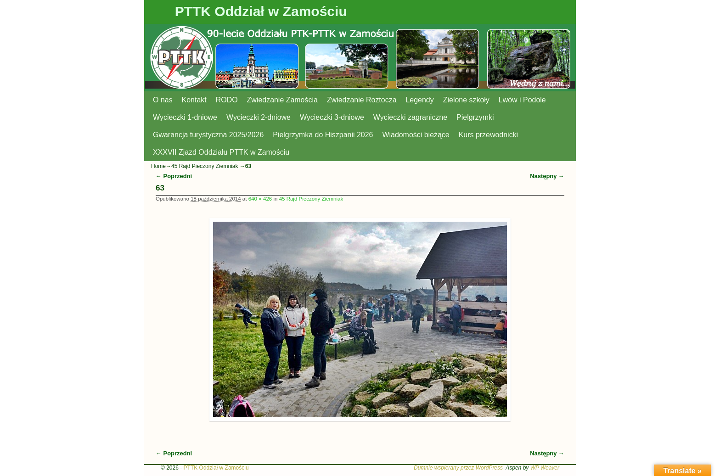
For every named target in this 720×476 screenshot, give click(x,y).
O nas (163, 100)
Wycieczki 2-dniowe (258, 117)
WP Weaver (544, 468)
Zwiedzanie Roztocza (362, 100)
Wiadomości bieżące (415, 135)
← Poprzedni (174, 176)
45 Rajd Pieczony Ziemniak (204, 166)
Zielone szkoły (466, 100)
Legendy (420, 100)
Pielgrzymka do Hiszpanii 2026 (323, 135)
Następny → (547, 176)
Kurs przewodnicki (488, 135)
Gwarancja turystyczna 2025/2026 (208, 135)
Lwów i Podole (522, 100)
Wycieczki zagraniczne (410, 117)
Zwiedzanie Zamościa (282, 100)
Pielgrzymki (475, 117)
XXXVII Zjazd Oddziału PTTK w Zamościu (221, 152)
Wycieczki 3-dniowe (332, 117)
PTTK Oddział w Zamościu (261, 11)
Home (158, 166)
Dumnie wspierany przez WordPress (458, 468)
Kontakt (194, 100)
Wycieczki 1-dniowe (185, 117)
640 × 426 (260, 199)
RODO (227, 100)
